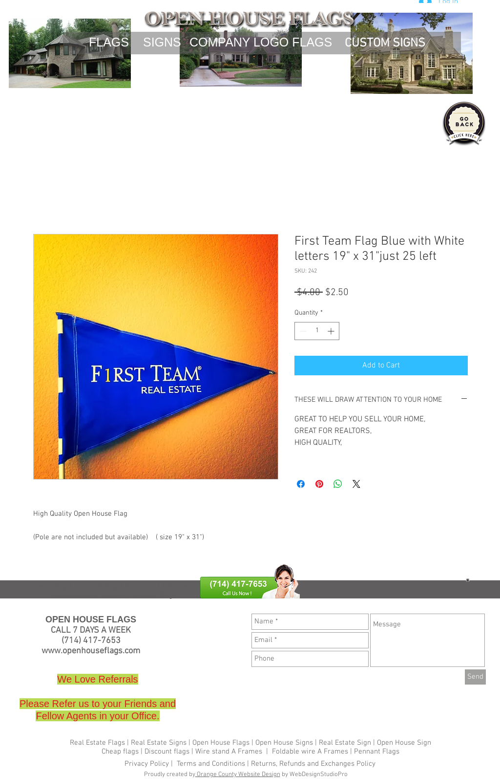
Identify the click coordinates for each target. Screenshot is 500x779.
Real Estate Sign (344, 742)
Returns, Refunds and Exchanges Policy (313, 763)
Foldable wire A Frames (310, 751)
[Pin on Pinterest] (319, 484)
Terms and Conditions (211, 763)
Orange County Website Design (237, 775)
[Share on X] (356, 484)
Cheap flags (49, 586)
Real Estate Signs (159, 742)
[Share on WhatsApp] (338, 484)
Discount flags (167, 751)
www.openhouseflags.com (91, 651)
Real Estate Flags (97, 742)
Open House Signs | (286, 742)
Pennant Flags (376, 751)
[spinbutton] (317, 331)
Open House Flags (221, 742)
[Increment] (332, 331)
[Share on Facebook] (301, 484)
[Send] (475, 677)
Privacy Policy (148, 763)
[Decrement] (302, 331)
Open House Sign (404, 742)
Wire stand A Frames (158, 586)
